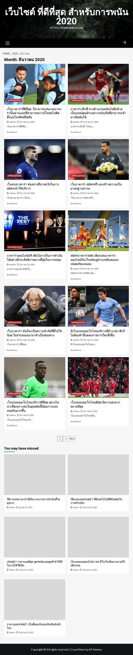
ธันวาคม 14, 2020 (90, 340)
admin (12, 507)
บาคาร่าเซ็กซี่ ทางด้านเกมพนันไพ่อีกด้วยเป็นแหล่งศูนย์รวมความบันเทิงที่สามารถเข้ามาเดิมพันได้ (98, 113)
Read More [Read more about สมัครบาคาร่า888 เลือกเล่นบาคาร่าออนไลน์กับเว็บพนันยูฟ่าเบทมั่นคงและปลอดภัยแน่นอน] (75, 279)
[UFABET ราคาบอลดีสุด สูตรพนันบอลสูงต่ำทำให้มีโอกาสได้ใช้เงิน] (34, 537)
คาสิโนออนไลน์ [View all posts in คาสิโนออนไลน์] (14, 100)
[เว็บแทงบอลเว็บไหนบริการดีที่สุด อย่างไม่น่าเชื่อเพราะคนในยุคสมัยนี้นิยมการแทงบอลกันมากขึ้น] (34, 377)
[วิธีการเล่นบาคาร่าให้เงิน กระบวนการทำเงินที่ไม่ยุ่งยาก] (34, 474)
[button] (7, 42)
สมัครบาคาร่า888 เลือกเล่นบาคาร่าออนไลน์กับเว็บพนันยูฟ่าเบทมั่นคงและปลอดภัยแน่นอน (94, 260)
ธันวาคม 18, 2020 (27, 340)
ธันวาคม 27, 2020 (90, 122)
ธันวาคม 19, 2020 (90, 269)
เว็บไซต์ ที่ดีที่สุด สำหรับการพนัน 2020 (66, 17)
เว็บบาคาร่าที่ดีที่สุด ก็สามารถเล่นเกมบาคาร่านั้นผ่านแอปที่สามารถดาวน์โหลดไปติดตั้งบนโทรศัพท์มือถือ (34, 113)
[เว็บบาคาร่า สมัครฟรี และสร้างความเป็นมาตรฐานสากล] (98, 159)
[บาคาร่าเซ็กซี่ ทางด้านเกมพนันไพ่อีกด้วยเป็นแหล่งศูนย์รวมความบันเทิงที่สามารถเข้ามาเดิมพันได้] (98, 84)
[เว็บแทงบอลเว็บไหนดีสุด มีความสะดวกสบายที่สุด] (98, 377)
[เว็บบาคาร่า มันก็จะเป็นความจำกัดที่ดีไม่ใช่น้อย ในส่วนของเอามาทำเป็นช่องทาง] (34, 306)
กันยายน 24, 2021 (89, 507)
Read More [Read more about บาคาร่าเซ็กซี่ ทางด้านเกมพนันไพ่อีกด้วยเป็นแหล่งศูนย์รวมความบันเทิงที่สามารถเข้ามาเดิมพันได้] (75, 132)
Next (72, 438)
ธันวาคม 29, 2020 (27, 122)
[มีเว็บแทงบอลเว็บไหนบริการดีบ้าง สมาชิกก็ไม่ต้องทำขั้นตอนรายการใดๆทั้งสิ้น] (98, 306)
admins (13, 122)
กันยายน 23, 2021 (26, 570)
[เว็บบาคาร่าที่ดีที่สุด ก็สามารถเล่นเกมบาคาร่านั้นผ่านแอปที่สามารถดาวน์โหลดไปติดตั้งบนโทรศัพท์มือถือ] (34, 84)
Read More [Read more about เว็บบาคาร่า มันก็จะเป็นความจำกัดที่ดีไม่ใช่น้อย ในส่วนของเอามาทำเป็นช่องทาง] (12, 350)
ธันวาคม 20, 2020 (27, 264)
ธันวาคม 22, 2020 (90, 193)
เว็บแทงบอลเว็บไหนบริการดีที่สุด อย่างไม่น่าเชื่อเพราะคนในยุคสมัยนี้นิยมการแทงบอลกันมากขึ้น (33, 406)
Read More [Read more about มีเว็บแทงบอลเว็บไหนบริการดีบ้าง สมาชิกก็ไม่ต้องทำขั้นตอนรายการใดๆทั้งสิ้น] (75, 350)
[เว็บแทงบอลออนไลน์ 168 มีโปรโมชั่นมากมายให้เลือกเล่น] (98, 537)
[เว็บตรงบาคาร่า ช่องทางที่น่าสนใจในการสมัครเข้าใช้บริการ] (34, 159)
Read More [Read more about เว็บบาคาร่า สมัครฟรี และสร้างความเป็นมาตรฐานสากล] (75, 203)
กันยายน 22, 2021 (26, 632)
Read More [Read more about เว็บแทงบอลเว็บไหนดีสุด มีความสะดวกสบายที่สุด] (75, 421)
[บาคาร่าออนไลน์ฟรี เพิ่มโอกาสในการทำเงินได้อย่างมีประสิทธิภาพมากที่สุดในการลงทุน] (34, 230)
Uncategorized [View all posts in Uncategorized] (15, 247)
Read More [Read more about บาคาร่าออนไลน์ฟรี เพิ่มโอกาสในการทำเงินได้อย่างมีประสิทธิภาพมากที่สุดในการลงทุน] (12, 274)
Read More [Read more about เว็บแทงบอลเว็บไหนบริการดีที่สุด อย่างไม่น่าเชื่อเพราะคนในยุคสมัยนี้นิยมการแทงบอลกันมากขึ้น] (12, 425)
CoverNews (78, 649)
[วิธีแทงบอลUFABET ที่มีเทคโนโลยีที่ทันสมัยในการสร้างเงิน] (98, 474)
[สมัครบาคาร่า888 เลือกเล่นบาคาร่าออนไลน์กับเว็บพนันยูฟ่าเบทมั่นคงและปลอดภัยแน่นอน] (98, 230)
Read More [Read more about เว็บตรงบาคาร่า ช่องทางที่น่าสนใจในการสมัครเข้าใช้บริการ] (12, 203)
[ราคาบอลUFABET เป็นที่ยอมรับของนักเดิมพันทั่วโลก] (34, 599)
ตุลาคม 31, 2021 (25, 507)
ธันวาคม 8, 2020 (27, 415)
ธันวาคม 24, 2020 (27, 193)
